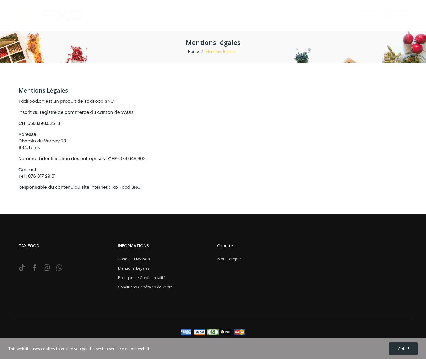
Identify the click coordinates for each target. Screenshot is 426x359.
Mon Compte (229, 258)
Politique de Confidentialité (142, 277)
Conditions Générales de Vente (145, 287)
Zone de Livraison (134, 258)
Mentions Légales (134, 268)
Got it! (403, 348)
